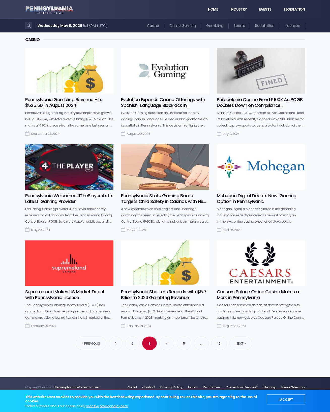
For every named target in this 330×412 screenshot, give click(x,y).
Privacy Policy (171, 387)
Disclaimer (211, 387)
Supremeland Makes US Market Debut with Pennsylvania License (65, 295)
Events (265, 9)
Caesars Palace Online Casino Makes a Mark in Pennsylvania (258, 295)
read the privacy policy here (107, 406)
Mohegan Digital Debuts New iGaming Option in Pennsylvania (256, 198)
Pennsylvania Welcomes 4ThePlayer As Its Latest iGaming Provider (69, 198)
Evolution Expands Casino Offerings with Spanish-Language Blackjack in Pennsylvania (163, 105)
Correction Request (241, 387)
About (132, 387)
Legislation (294, 9)
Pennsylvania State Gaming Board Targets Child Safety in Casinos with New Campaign (164, 201)
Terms (193, 387)
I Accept (286, 399)
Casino (153, 25)
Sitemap (269, 387)
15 (219, 343)
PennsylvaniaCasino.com (76, 387)
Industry (238, 9)
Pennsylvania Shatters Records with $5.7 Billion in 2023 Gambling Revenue (163, 295)
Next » (241, 343)
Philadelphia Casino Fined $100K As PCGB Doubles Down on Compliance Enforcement (260, 105)
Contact (148, 387)
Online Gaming (182, 25)
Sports (239, 25)
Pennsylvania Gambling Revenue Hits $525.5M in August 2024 (63, 102)
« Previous (91, 343)
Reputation (265, 25)
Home (213, 9)
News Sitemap (293, 387)
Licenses (292, 25)
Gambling (214, 25)
